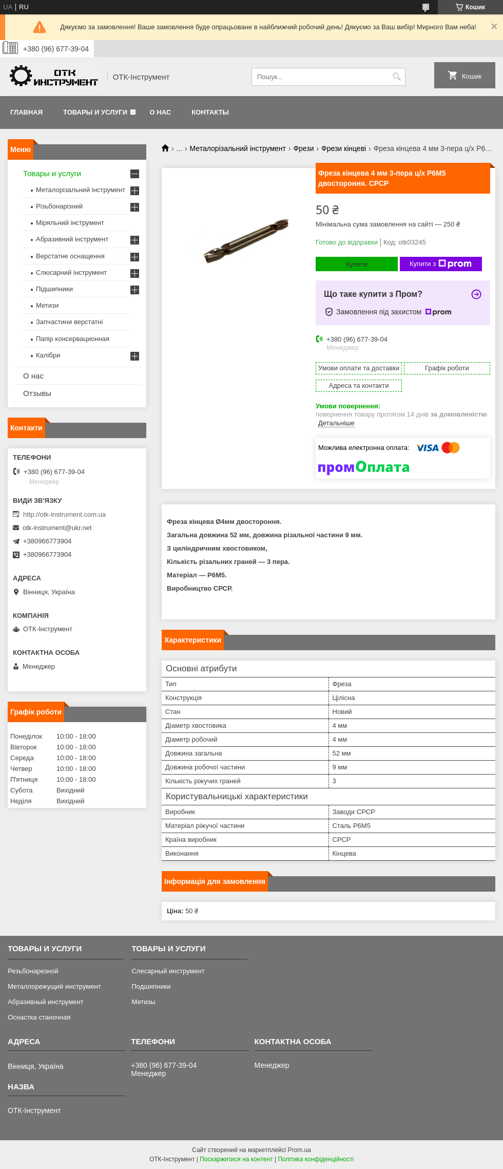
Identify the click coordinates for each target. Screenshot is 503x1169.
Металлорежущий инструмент (54, 986)
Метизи (47, 305)
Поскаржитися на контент (236, 1159)
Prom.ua (299, 1150)
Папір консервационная (72, 339)
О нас (160, 112)
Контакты (210, 112)
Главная (26, 112)
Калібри (48, 355)
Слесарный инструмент (167, 971)
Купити (356, 264)
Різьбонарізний (59, 206)
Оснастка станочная (39, 1017)
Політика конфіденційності (316, 1159)
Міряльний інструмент (70, 223)
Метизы (143, 1002)
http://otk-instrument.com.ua (64, 514)
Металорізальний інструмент (238, 148)
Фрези (303, 148)
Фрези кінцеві (343, 148)
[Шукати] (396, 77)
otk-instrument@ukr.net (57, 528)
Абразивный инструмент (46, 1002)
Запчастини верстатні (69, 322)
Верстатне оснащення (70, 256)
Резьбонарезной (33, 971)
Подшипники (150, 986)
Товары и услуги (95, 112)
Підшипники (54, 289)
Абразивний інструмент (72, 239)
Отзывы (37, 393)
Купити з (441, 264)
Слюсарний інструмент (71, 272)
